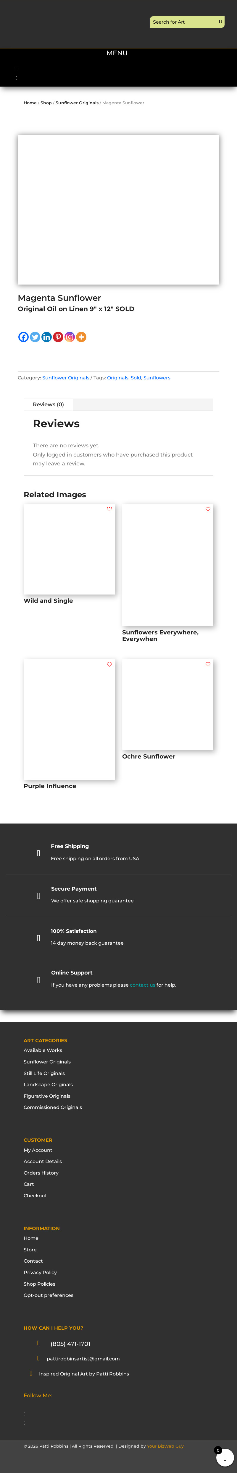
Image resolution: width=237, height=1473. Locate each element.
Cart (29, 1184)
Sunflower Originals (77, 102)
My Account (38, 1150)
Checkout (35, 1195)
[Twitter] (35, 337)
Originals (117, 378)
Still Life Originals (44, 1073)
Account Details (43, 1161)
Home (30, 102)
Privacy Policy (40, 1272)
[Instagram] (70, 337)
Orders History (41, 1173)
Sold (136, 378)
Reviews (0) (48, 404)
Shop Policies (39, 1284)
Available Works (43, 1050)
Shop (46, 102)
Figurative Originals (47, 1096)
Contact (33, 1261)
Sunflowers (157, 378)
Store (30, 1250)
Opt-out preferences (48, 1295)
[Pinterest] (58, 337)
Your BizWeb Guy (165, 1446)
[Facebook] (23, 337)
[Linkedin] (46, 337)
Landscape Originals (48, 1084)
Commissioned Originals (53, 1107)
